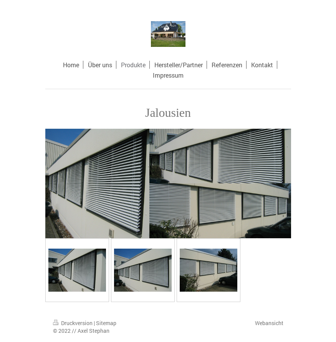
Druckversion (73, 323)
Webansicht (269, 323)
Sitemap (106, 323)
